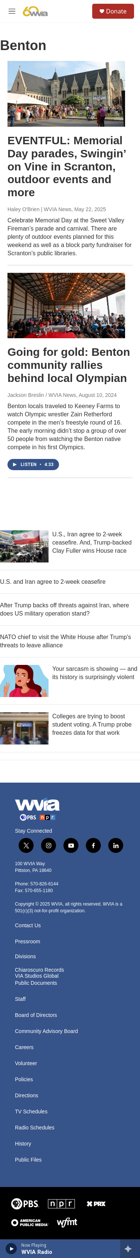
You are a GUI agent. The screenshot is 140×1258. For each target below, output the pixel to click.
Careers (24, 1047)
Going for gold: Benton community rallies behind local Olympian (68, 365)
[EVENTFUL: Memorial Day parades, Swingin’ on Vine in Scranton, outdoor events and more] (66, 94)
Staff (20, 999)
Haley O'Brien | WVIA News (39, 209)
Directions (26, 1095)
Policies (24, 1079)
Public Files (28, 1160)
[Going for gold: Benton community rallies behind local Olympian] (66, 306)
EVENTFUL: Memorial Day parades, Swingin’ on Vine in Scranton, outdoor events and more (66, 166)
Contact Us (28, 925)
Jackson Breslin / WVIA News (41, 395)
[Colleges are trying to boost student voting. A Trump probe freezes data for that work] (24, 728)
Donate (116, 11)
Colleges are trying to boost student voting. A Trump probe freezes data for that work (92, 724)
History (23, 1144)
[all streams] (130, 1248)
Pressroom (27, 941)
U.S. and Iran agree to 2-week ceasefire (53, 582)
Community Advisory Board (46, 1031)
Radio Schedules (35, 1128)
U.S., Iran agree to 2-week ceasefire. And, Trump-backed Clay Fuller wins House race (92, 542)
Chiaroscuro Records (39, 970)
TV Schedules (31, 1111)
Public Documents (36, 983)
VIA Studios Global (37, 976)
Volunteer (26, 1063)
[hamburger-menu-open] (12, 11)
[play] (11, 1248)
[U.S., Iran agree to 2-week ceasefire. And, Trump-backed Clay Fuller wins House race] (24, 546)
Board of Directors (36, 1015)
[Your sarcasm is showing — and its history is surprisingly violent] (24, 681)
